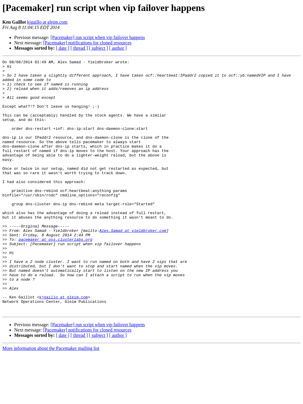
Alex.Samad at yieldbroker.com (132, 265)
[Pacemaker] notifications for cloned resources (87, 42)
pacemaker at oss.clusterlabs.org (56, 275)
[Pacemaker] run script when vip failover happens (98, 37)
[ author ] (118, 48)
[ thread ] (79, 48)
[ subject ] (98, 48)
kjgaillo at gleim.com (47, 22)
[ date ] (62, 48)
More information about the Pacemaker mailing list (50, 398)
